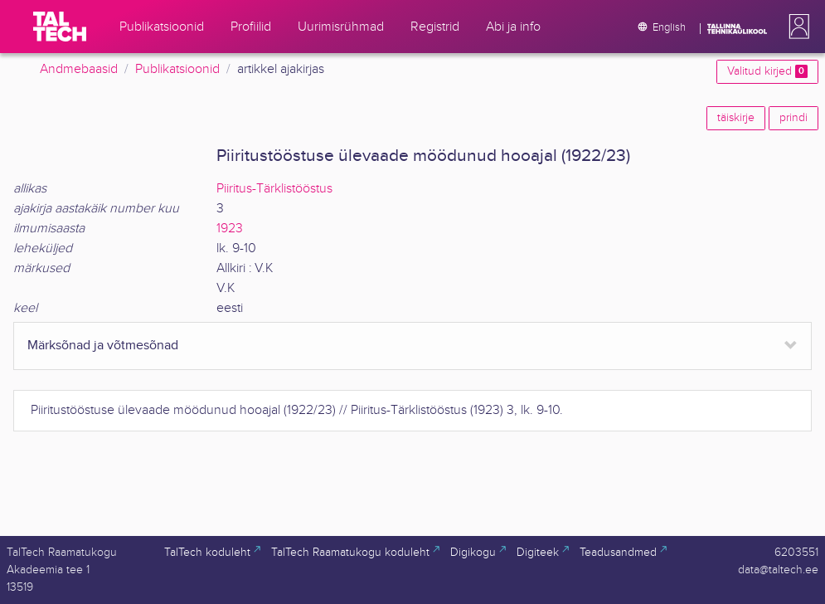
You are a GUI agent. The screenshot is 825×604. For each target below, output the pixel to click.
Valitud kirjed (767, 71)
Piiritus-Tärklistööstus (274, 189)
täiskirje (736, 117)
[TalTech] (59, 26)
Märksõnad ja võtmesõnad (102, 345)
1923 (229, 228)
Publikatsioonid (177, 69)
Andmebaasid (79, 69)
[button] (796, 26)
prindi (793, 117)
